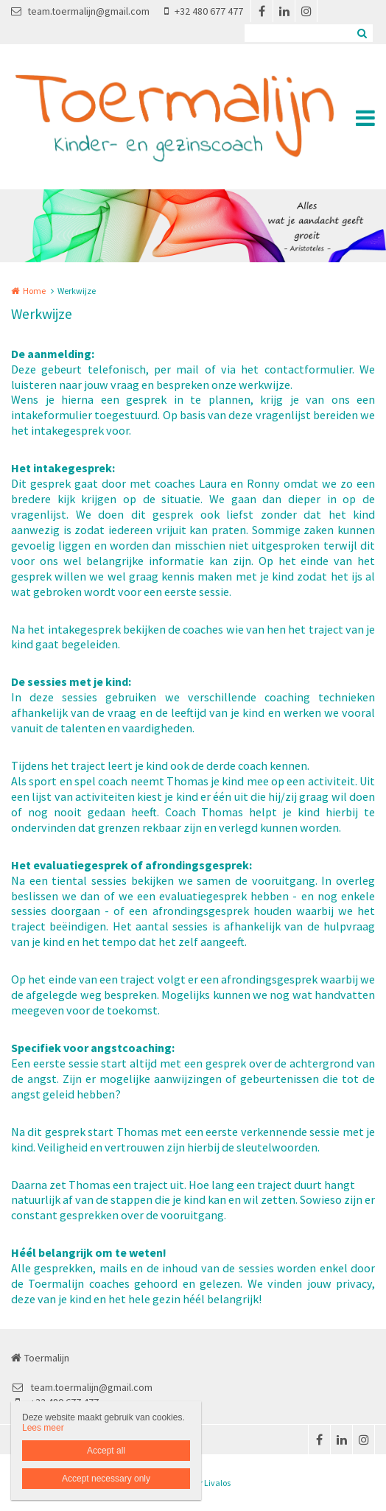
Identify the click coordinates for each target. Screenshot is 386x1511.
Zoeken (362, 33)
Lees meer (43, 1428)
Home (34, 290)
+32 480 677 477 (203, 11)
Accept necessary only (106, 1478)
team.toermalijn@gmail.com (80, 11)
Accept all (106, 1450)
